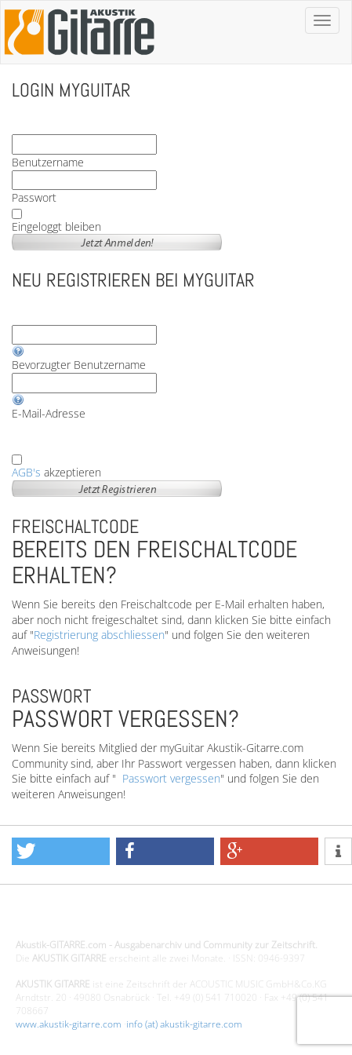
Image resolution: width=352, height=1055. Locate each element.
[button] (61, 851)
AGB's (26, 472)
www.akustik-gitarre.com (69, 1024)
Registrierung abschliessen (99, 634)
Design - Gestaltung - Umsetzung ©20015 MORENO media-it (145, 918)
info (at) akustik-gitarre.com (184, 1024)
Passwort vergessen (171, 778)
